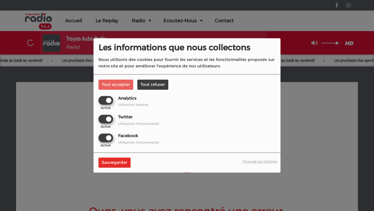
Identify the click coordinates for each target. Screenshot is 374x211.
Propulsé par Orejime (260, 162)
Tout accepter (116, 84)
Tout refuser (153, 84)
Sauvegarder (114, 162)
